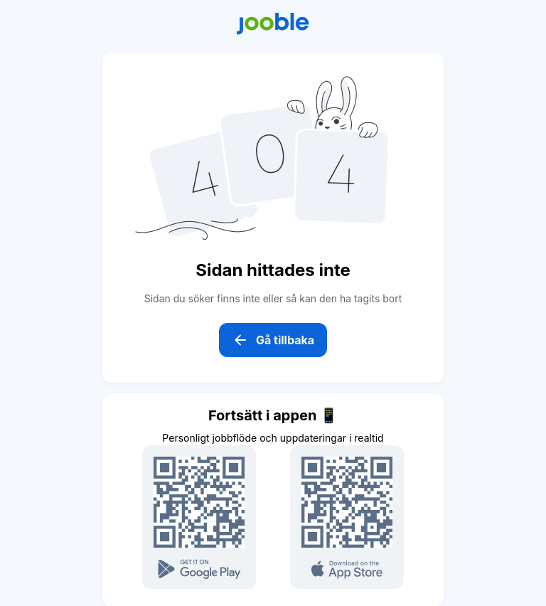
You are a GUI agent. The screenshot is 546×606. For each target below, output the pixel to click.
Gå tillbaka (273, 340)
